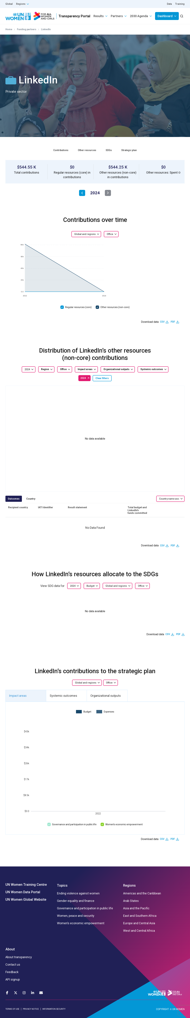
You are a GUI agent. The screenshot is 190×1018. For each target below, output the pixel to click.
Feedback (11, 972)
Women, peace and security (75, 916)
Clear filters (102, 378)
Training (180, 4)
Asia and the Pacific (136, 908)
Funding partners (26, 29)
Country (30, 498)
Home (8, 29)
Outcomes (14, 498)
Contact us (12, 964)
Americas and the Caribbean (142, 893)
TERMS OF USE (12, 1009)
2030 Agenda (139, 16)
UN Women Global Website (25, 899)
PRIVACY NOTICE (31, 1009)
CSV (162, 321)
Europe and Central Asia (139, 923)
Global (9, 4)
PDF (173, 321)
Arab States (131, 901)
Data (169, 4)
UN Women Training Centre (26, 884)
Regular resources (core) (78, 307)
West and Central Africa (139, 931)
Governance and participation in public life (74, 824)
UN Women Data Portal (22, 892)
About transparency (18, 957)
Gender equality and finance (75, 901)
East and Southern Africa (139, 916)
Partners (117, 16)
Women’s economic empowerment (124, 824)
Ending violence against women (78, 893)
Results (98, 16)
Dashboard (165, 16)
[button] (179, 173)
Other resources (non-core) (115, 307)
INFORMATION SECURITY (53, 1009)
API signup (12, 979)
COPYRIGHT (162, 1009)
